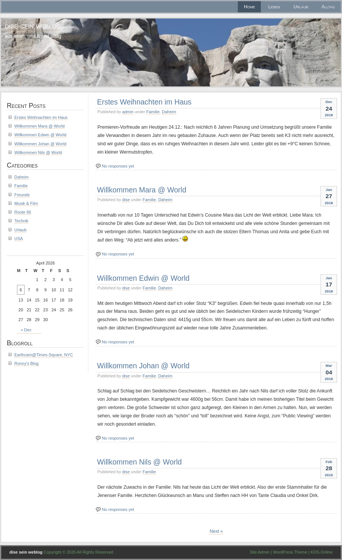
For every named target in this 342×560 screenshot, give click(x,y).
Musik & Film (26, 203)
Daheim (169, 111)
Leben (274, 6)
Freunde (22, 194)
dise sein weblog (33, 25)
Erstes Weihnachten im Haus (144, 102)
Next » (216, 531)
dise (126, 199)
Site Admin (260, 552)
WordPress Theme (290, 552)
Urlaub (301, 6)
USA (18, 238)
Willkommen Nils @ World (139, 462)
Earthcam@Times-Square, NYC (43, 354)
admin (128, 111)
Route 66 (22, 212)
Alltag (328, 6)
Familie (153, 111)
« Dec (26, 330)
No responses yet (118, 166)
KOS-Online (322, 552)
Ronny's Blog (26, 363)
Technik (21, 220)
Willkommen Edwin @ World (143, 278)
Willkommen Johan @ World (143, 366)
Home (249, 6)
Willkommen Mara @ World (141, 190)
